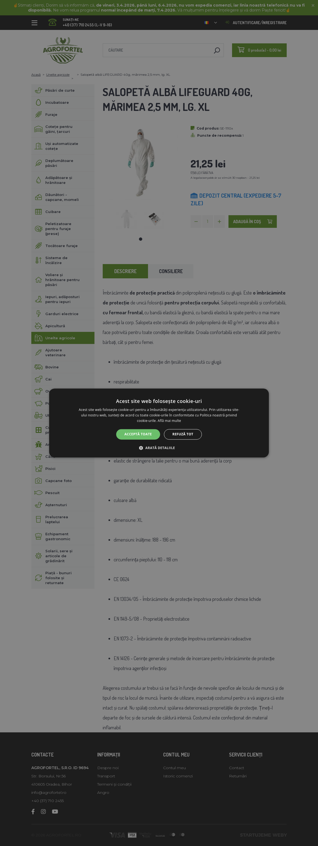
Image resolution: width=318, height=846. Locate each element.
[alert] (159, 423)
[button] (159, 448)
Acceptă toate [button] (138, 434)
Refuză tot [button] (182, 434)
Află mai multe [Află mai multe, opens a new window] (169, 420)
